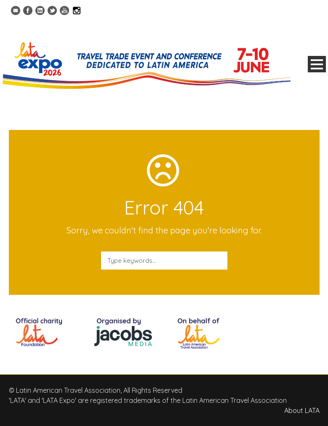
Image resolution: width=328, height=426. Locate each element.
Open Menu (317, 64)
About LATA (302, 410)
